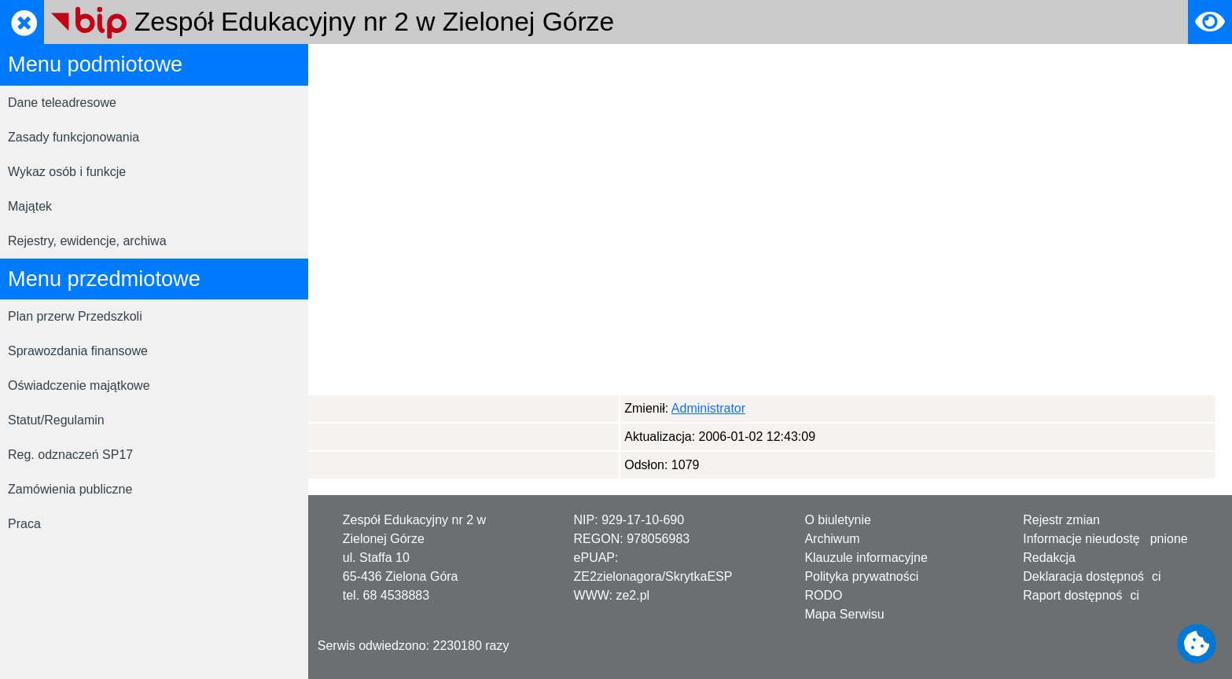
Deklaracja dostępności (1091, 576)
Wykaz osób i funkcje (67, 171)
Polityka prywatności (861, 576)
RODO (823, 595)
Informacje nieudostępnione (1105, 538)
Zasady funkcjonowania (73, 137)
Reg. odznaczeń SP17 (70, 454)
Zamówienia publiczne (70, 489)
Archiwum (831, 538)
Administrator (402, 408)
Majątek (30, 206)
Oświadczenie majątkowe (79, 385)
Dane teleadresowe (62, 102)
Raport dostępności (1081, 595)
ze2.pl (632, 595)
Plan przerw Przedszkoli (75, 316)
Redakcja (1049, 557)
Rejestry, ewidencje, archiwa (87, 241)
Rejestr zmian (1061, 520)
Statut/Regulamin (56, 420)
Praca (24, 523)
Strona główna (364, 65)
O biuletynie (837, 520)
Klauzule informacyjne (866, 557)
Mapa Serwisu (844, 614)
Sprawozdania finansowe (78, 351)
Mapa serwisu (457, 65)
